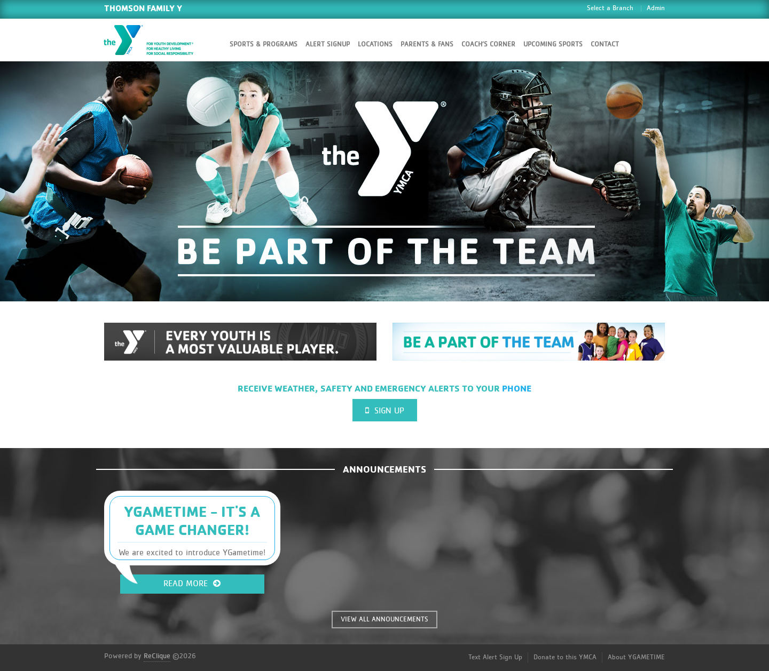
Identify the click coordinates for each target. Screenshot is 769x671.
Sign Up (384, 410)
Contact (605, 44)
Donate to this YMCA (565, 657)
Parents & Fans (427, 44)
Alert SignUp (327, 44)
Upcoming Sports (553, 44)
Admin (656, 8)
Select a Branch (610, 8)
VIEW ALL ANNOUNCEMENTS (384, 619)
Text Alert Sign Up (495, 657)
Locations (375, 44)
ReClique (157, 656)
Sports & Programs (263, 44)
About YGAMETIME (636, 657)
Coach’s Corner (488, 44)
